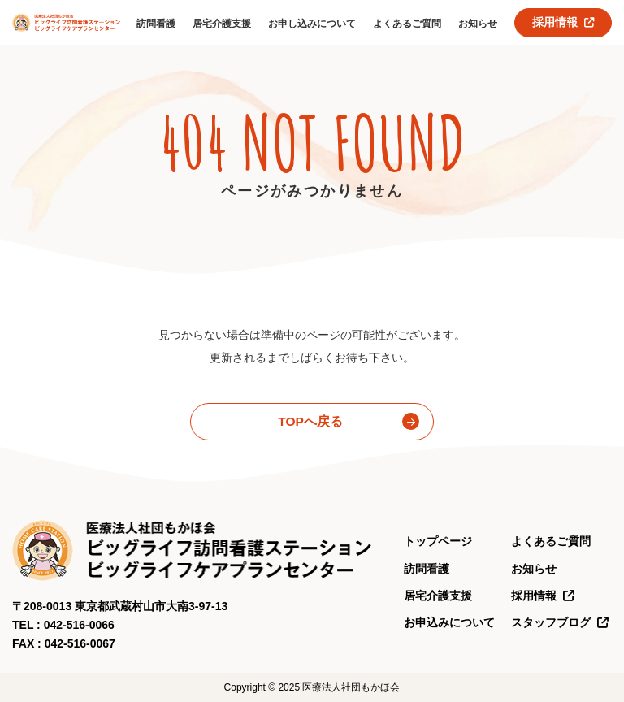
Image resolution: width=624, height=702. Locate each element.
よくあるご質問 (407, 23)
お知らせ (477, 23)
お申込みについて (449, 622)
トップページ (438, 541)
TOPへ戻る (310, 421)
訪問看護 (156, 23)
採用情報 (563, 21)
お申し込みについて (312, 23)
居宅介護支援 (222, 23)
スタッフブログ (560, 622)
